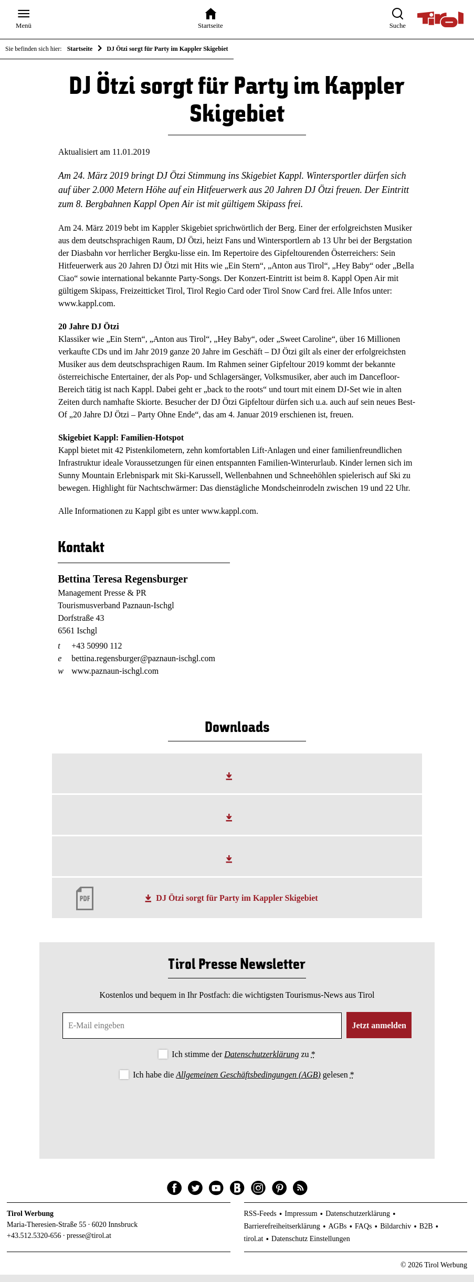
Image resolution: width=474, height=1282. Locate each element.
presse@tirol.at (89, 1243)
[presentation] (237, 1117)
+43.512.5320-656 (34, 1243)
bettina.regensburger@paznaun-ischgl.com (143, 665)
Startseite (80, 48)
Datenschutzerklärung (261, 1061)
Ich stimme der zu (243, 1061)
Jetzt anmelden (379, 1032)
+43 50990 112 (96, 653)
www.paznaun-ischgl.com (115, 678)
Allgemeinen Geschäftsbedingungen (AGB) (248, 1081)
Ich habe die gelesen (243, 1081)
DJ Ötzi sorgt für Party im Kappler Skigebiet (237, 904)
